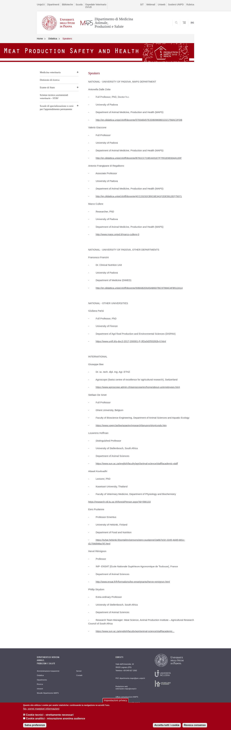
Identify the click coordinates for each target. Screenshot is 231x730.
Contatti (79, 675)
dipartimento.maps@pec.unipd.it (132, 678)
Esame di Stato (47, 87)
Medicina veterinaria (50, 72)
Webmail (150, 4)
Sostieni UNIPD (176, 4)
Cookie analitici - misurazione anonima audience (55, 720)
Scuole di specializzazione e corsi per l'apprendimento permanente (56, 107)
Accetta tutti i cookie (166, 727)
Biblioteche (67, 4)
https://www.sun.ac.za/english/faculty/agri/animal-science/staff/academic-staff (137, 463)
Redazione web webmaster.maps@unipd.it (126, 687)
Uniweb (161, 4)
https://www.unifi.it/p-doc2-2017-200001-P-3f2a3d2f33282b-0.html (131, 341)
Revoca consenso (195, 727)
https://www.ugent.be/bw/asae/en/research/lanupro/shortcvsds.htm (131, 425)
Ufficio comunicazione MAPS (127, 697)
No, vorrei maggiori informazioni (41, 710)
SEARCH (188, 26)
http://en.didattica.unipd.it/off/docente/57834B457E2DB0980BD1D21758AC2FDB (139, 120)
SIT (142, 4)
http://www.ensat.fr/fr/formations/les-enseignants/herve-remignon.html (133, 581)
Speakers (67, 38)
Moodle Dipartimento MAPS (48, 693)
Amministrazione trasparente (48, 671)
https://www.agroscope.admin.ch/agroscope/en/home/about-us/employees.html (138, 387)
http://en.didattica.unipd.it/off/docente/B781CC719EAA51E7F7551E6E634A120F (139, 158)
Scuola (79, 4)
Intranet (40, 689)
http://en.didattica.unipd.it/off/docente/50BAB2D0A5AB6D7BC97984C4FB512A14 (139, 288)
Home (40, 38)
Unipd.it (40, 4)
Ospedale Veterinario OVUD (95, 5)
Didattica (52, 38)
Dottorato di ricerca (49, 79)
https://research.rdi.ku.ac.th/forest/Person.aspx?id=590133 (119, 501)
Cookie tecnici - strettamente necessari (49, 717)
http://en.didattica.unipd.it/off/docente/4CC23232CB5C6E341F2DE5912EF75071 (139, 196)
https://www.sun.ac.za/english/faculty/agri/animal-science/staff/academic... (135, 631)
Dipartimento (42, 680)
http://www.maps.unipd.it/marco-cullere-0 (117, 234)
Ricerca (40, 684)
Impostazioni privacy (115, 702)
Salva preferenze (35, 727)
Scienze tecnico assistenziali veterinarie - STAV (54, 97)
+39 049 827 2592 (130, 670)
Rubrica (190, 4)
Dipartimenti (53, 4)
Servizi (78, 671)
